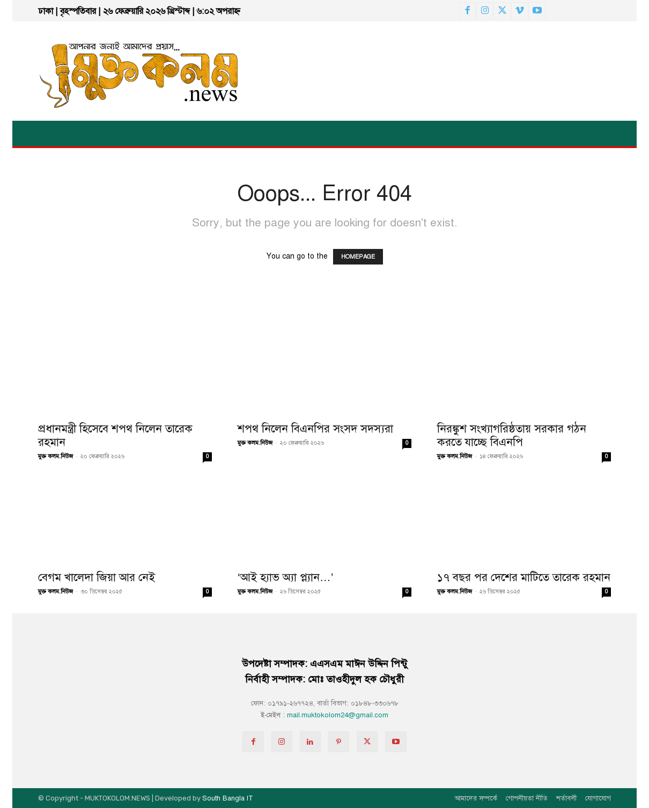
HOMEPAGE (358, 256)
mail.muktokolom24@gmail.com (337, 715)
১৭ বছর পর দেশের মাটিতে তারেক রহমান (523, 577)
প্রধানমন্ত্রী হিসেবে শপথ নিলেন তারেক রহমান (115, 435)
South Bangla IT (227, 798)
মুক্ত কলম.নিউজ (55, 456)
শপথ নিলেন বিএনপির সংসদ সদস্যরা (315, 429)
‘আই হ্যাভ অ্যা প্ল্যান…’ (285, 577)
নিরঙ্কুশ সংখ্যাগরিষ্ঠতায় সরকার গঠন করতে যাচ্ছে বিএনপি (511, 435)
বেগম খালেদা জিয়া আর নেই (96, 577)
